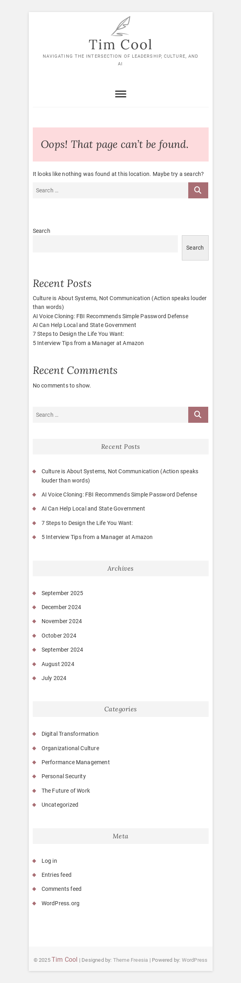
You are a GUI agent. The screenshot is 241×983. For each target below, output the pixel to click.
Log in (49, 861)
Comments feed (62, 889)
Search (41, 231)
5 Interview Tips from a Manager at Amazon (88, 343)
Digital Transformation (70, 734)
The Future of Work (66, 790)
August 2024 (58, 664)
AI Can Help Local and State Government (85, 325)
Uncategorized (60, 804)
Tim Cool (121, 44)
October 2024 (59, 635)
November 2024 (62, 621)
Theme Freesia (130, 960)
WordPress (195, 960)
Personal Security (64, 776)
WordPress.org (61, 903)
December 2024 (62, 607)
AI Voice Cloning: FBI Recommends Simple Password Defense (110, 316)
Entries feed (57, 875)
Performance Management (76, 762)
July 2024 (54, 678)
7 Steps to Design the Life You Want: (78, 334)
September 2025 (63, 593)
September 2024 (63, 649)
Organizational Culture (70, 748)
